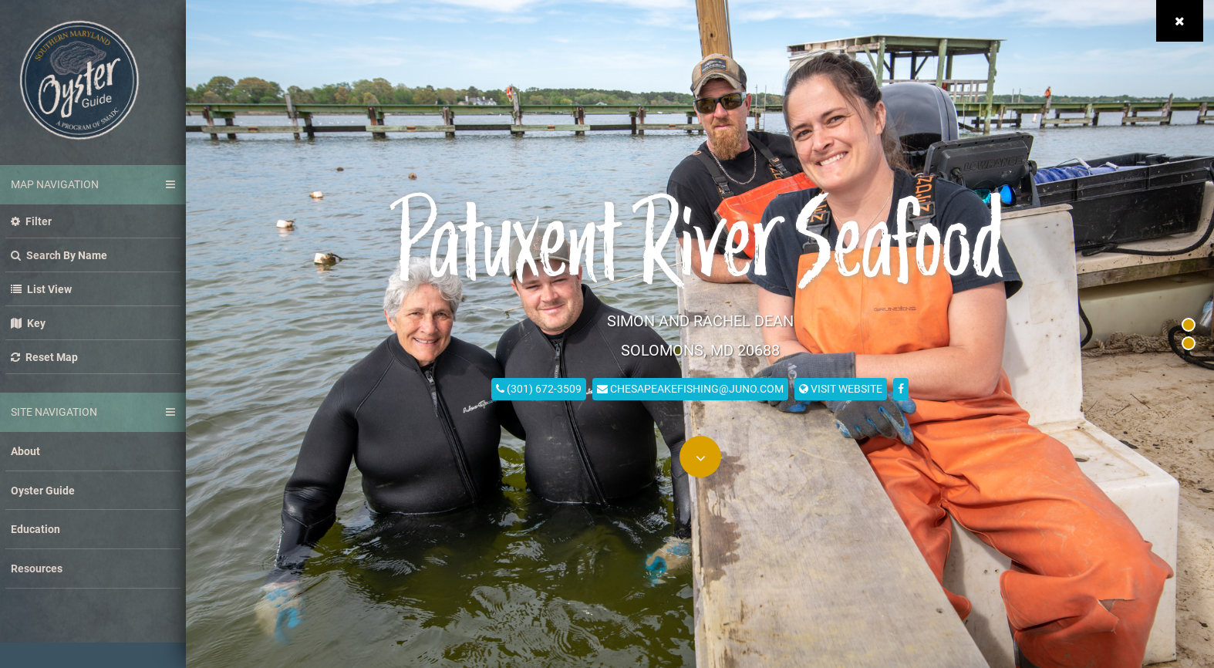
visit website (840, 387)
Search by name (59, 255)
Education (35, 528)
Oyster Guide (43, 490)
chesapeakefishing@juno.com (690, 387)
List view (41, 289)
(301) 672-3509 (539, 387)
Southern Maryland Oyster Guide (79, 80)
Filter (31, 221)
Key (28, 322)
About (25, 451)
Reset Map (44, 356)
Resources (36, 568)
